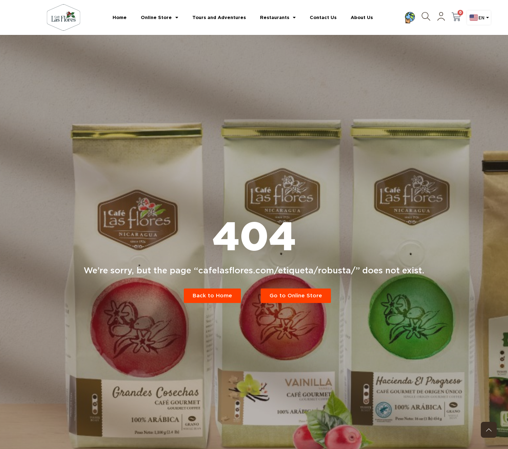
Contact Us (323, 17)
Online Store (159, 17)
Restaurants (278, 17)
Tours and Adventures (219, 17)
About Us (362, 17)
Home (120, 17)
